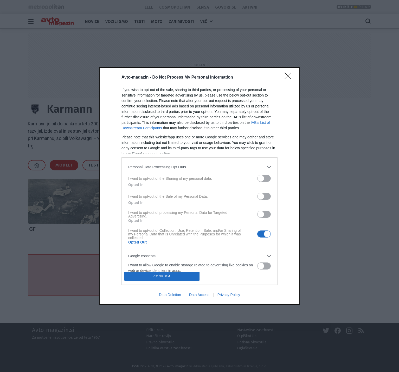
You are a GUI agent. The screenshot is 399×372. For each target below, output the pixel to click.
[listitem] (199, 167)
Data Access (199, 295)
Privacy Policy (228, 295)
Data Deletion (170, 295)
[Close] (289, 77)
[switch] (264, 178)
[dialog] (199, 186)
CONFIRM (162, 276)
